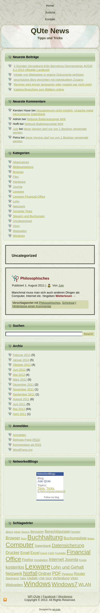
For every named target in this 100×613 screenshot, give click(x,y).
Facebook (49, 596)
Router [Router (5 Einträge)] (79, 574)
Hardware (19, 181)
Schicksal (68, 302)
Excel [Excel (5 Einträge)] (35, 553)
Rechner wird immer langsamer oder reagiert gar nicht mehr (53, 84)
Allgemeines (21, 162)
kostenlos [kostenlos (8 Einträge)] (14, 567)
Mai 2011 (19, 409)
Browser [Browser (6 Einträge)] (12, 538)
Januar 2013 (21, 360)
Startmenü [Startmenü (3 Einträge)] (12, 578)
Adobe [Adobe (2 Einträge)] (17, 532)
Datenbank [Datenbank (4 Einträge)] (43, 546)
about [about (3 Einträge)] (9, 531)
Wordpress (65, 596)
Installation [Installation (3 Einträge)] (41, 560)
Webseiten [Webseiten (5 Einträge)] (14, 585)
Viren (16, 226)
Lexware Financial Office (29, 196)
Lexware (18, 191)
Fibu (15, 176)
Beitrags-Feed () (26, 439)
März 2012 (20, 379)
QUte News (50, 31)
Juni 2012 (19, 369)
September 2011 (24, 394)
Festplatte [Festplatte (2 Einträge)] (60, 553)
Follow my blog (51, 497)
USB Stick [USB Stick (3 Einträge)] (45, 578)
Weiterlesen (65, 296)
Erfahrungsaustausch (51, 491)
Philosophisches (34, 278)
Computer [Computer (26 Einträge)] (19, 544)
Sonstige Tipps (22, 211)
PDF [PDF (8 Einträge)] (56, 573)
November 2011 (23, 389)
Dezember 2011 (23, 384)
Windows (19, 235)
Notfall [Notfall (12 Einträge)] (30, 573)
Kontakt (50, 19)
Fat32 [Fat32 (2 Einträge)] (51, 553)
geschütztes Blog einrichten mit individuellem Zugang (48, 79)
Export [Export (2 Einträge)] (43, 553)
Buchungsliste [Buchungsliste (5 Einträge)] (75, 538)
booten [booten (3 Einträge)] (75, 531)
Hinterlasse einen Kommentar (31, 306)
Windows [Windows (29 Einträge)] (37, 583)
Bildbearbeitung (23, 167)
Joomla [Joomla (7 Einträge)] (71, 559)
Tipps (41, 488)
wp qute (56, 609)
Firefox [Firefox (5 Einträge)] (27, 560)
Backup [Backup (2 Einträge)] (26, 532)
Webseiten (20, 231)
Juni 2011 (19, 404)
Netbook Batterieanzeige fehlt (46, 119)
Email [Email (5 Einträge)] (25, 553)
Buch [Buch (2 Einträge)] (23, 538)
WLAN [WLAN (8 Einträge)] (84, 584)
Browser (18, 172)
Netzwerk (19, 206)
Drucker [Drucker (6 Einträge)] (12, 552)
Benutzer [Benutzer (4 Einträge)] (37, 531)
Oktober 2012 (22, 364)
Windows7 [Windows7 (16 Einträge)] (65, 584)
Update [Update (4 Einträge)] (32, 578)
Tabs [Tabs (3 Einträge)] (23, 578)
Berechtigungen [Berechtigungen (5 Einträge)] (58, 531)
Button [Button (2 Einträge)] (91, 538)
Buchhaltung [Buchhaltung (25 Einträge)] (45, 537)
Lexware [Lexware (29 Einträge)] (37, 566)
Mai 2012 (19, 374)
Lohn (16, 201)
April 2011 (19, 414)
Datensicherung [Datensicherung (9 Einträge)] (68, 545)
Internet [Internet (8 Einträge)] (56, 559)
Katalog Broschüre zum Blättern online (39, 89)
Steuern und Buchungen (29, 216)
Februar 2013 (21, 355)
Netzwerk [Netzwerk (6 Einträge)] (13, 573)
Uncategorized (22, 221)
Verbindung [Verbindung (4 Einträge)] (61, 578)
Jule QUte (44, 481)
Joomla (17, 186)
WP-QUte (34, 596)
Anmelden (19, 435)
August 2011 (21, 399)
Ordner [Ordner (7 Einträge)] (44, 573)
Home (50, 5)
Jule (15, 129)
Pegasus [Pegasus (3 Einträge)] (67, 574)
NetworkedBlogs (46, 473)
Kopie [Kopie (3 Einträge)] (83, 560)
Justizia (50, 12)
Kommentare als (27, 444)
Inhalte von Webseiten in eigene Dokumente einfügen (49, 74)
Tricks (50, 488)
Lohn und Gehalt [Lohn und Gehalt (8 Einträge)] (67, 567)
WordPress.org (22, 449)
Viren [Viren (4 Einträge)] (74, 578)
